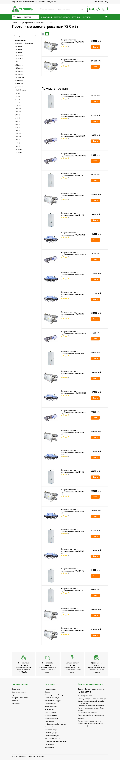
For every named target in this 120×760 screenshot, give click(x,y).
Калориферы (49, 721)
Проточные (40, 23)
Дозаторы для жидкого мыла (55, 741)
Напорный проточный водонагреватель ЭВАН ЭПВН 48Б (72, 512)
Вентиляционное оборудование (56, 695)
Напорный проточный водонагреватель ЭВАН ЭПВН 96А (72, 195)
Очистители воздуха (52, 698)
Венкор (80, 689)
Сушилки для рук (51, 733)
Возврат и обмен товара (20, 698)
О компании (16, 689)
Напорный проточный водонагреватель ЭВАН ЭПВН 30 (73, 412)
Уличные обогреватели (53, 727)
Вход (106, 1)
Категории (25, 36)
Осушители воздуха (52, 736)
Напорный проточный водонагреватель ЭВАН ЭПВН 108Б (72, 630)
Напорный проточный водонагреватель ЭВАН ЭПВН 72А (72, 42)
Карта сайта (16, 704)
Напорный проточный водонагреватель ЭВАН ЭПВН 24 (73, 333)
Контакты (15, 701)
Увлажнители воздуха (53, 701)
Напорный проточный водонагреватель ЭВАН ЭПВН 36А (72, 274)
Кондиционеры (50, 689)
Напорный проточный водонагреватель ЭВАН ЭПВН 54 (73, 234)
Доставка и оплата (19, 692)
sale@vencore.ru (86, 696)
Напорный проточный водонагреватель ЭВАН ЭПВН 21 (73, 115)
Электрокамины (50, 712)
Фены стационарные (52, 739)
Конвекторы (49, 709)
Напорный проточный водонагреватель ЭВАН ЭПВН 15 (73, 155)
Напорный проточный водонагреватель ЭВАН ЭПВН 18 (73, 254)
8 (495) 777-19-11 (97, 9)
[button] (106, 17)
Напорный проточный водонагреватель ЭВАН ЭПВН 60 (73, 392)
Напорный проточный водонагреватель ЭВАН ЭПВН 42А (72, 294)
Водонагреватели (27, 23)
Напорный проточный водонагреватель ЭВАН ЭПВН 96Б (72, 492)
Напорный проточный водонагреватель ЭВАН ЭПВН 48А (72, 551)
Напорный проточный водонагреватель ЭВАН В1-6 (72, 175)
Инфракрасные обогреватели (55, 724)
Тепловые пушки (51, 715)
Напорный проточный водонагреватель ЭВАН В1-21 (72, 96)
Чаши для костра (51, 730)
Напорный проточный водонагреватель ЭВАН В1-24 (72, 214)
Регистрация (98, 1)
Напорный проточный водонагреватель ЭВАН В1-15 (72, 530)
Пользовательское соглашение (89, 721)
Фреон (47, 692)
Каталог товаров (25, 17)
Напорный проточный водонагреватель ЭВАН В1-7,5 (72, 570)
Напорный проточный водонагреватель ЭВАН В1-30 (72, 352)
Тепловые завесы (51, 718)
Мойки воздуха (50, 704)
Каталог (14, 23)
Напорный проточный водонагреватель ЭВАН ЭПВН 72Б (72, 62)
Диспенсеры (49, 744)
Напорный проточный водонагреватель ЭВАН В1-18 (72, 471)
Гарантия (15, 695)
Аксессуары (49, 747)
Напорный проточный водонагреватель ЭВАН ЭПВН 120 (72, 314)
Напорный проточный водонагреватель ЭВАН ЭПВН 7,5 (73, 135)
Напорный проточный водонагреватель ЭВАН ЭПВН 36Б (72, 452)
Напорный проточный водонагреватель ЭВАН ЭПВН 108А (72, 433)
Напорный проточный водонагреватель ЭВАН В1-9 (72, 590)
